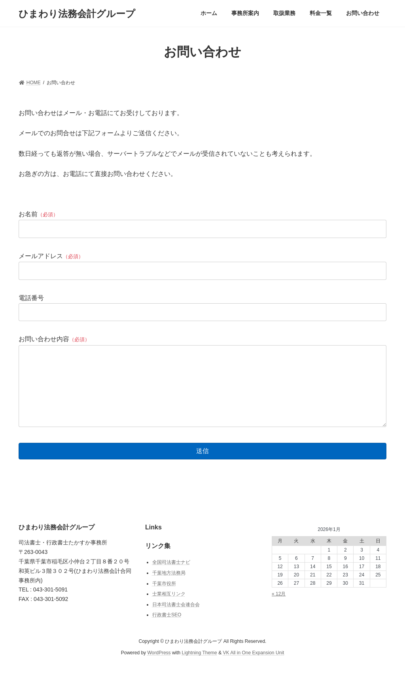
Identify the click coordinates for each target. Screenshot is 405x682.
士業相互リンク (168, 609)
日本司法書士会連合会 (176, 620)
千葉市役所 (164, 599)
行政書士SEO (166, 630)
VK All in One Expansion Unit (253, 668)
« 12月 (279, 609)
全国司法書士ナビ (171, 578)
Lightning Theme (199, 668)
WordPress (158, 668)
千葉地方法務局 (168, 588)
